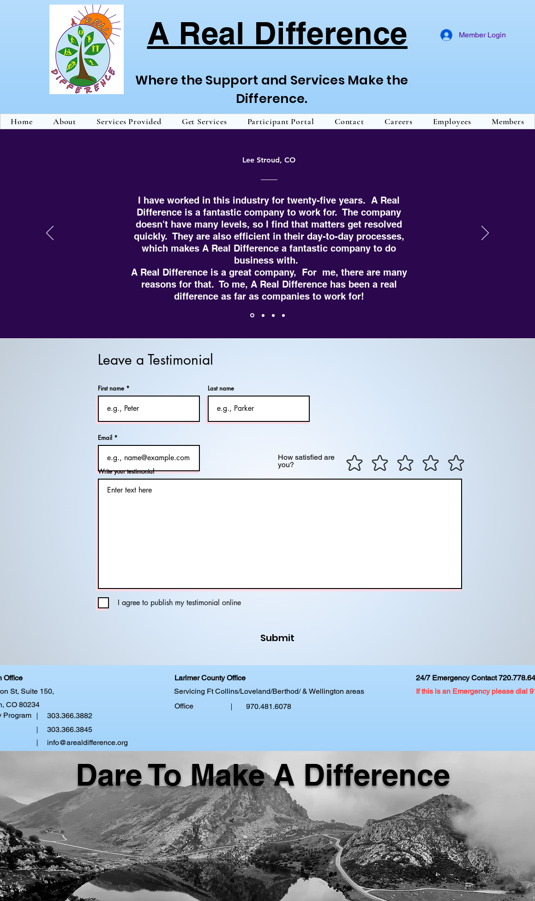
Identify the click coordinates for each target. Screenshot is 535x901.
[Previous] (50, 233)
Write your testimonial (126, 472)
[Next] (485, 233)
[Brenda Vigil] (273, 315)
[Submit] (258, 638)
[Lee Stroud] (252, 315)
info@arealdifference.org (87, 742)
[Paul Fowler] (263, 315)
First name (111, 388)
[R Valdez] (283, 315)
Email (105, 438)
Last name (221, 388)
